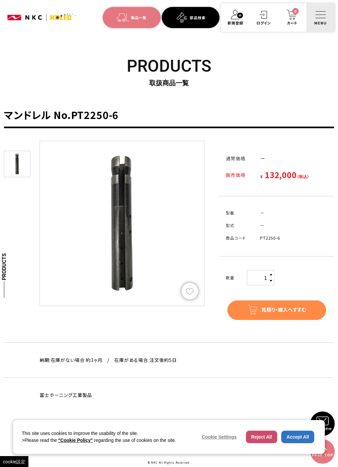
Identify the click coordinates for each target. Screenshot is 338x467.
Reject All (261, 437)
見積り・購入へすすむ (283, 309)
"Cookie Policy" (75, 440)
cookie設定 (14, 461)
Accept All (298, 437)
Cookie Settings (219, 437)
